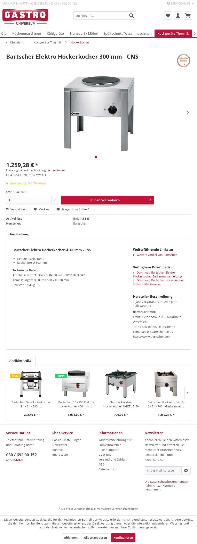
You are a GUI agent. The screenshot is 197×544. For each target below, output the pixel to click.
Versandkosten (129, 508)
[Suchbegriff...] (104, 15)
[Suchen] (131, 15)
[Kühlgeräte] (55, 33)
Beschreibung (19, 234)
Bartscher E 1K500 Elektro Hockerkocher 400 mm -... (76, 404)
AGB (101, 464)
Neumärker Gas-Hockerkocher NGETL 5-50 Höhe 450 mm (121, 404)
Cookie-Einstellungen (66, 440)
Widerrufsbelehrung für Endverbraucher (115, 442)
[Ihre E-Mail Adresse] (163, 470)
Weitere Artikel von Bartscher (155, 255)
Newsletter (59, 445)
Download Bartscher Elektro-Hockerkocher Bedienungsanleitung (157, 274)
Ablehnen (71, 537)
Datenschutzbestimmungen (169, 482)
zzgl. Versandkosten (53, 170)
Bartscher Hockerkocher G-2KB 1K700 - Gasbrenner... (166, 404)
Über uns (104, 454)
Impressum (60, 454)
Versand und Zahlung (113, 459)
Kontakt (57, 450)
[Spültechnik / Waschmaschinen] (128, 33)
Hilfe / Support (108, 450)
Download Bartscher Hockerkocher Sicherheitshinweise (158, 282)
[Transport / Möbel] (84, 33)
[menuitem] (104, 15)
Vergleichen (16, 209)
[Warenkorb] (188, 15)
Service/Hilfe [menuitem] (179, 3)
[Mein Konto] (178, 15)
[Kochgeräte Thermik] (173, 33)
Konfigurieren (123, 537)
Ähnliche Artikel (20, 361)
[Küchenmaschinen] (26, 33)
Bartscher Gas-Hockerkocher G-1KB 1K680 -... (30, 404)
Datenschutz (107, 469)
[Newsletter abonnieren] (186, 470)
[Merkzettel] (168, 15)
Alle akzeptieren (95, 537)
